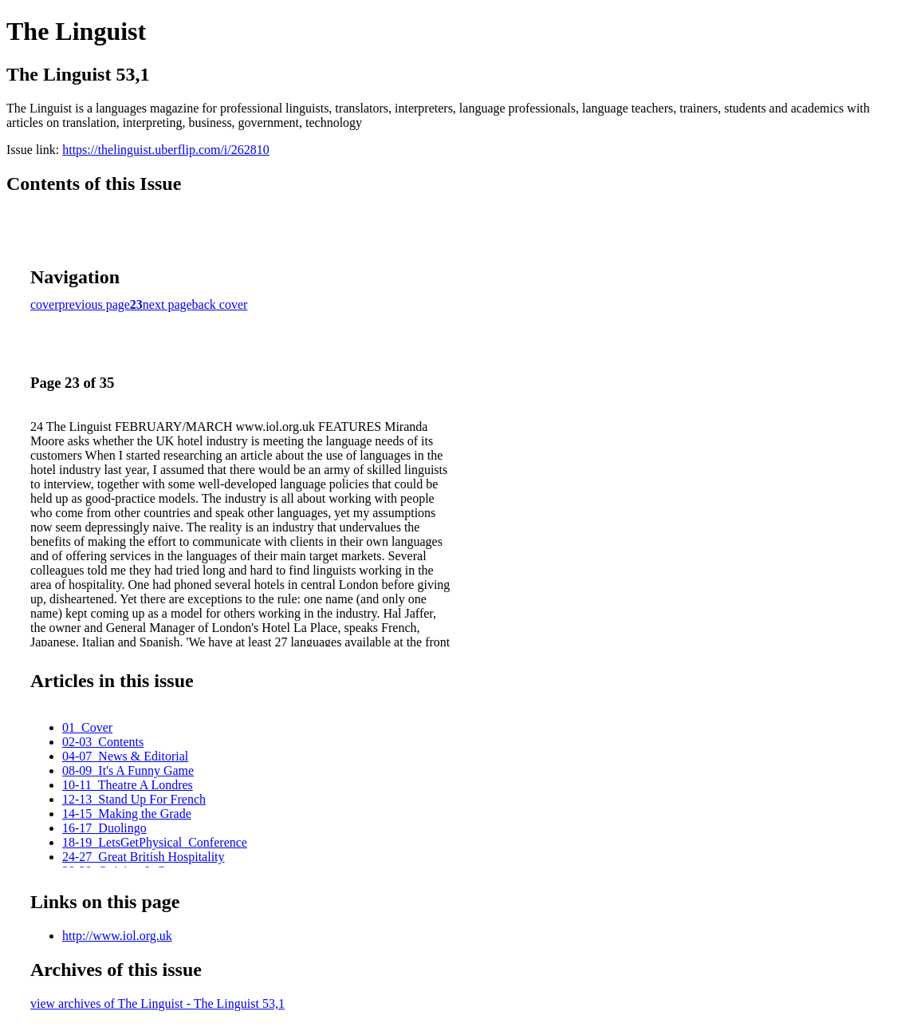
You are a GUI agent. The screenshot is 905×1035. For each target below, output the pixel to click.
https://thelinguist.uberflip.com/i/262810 (166, 149)
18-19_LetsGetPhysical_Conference (154, 842)
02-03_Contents (103, 742)
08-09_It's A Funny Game (128, 770)
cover (44, 304)
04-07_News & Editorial (125, 756)
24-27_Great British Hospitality (143, 856)
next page (167, 304)
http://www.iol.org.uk (117, 935)
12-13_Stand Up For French (134, 799)
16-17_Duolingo (104, 828)
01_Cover (87, 727)
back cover (220, 304)
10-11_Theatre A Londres (127, 785)
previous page (94, 304)
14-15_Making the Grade (126, 813)
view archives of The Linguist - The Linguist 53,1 (157, 1003)
